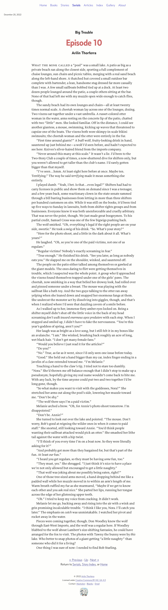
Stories (65, 5)
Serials (76, 5)
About (122, 5)
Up (86, 560)
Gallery (110, 5)
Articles (88, 5)
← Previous (75, 560)
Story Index (89, 564)
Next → (94, 560)
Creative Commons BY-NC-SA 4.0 (90, 580)
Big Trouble (84, 32)
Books (53, 5)
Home (43, 5)
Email (97, 583)
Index (99, 5)
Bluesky (90, 583)
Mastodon (80, 583)
